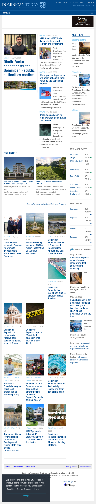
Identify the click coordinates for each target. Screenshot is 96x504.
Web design (68, 481)
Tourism (30, 237)
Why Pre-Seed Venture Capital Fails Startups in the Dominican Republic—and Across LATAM (81, 54)
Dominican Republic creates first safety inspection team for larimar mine (56, 386)
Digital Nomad (79, 40)
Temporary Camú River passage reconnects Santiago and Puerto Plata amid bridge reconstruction (13, 442)
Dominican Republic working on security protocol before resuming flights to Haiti (80, 130)
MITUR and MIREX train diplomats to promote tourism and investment (51, 41)
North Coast (10, 428)
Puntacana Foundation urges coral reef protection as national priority (12, 389)
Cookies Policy (85, 467)
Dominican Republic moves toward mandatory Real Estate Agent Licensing (79, 263)
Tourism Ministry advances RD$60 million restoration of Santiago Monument (35, 248)
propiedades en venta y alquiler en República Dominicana (80, 346)
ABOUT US (66, 2)
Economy (76, 72)
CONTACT (90, 2)
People (7, 237)
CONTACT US (30, 467)
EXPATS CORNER (83, 250)
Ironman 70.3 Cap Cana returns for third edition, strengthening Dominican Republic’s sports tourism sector (34, 392)
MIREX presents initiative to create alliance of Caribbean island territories (35, 437)
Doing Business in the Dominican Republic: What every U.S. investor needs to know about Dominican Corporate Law (81, 89)
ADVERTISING (78, 2)
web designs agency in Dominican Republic (79, 360)
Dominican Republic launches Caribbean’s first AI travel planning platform (57, 439)
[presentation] (62, 152)
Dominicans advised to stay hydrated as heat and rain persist (53, 118)
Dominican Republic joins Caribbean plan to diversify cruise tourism (57, 293)
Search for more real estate (38, 204)
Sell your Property (58, 204)
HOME (58, 2)
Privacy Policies (71, 467)
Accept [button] (26, 496)
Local (6, 58)
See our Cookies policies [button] (27, 489)
